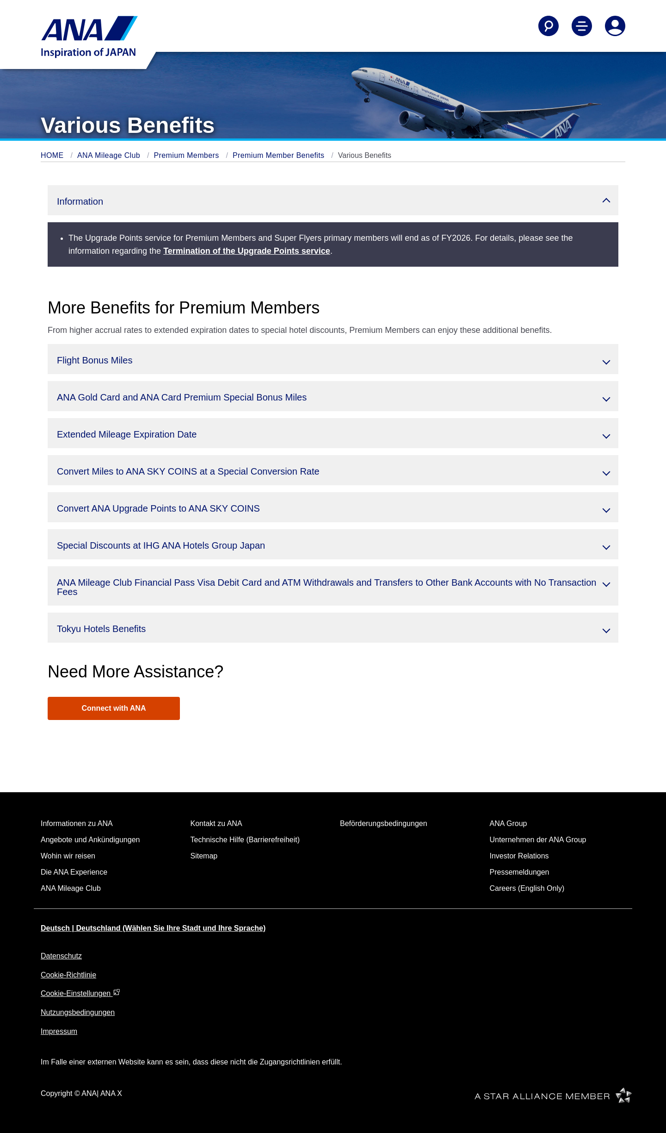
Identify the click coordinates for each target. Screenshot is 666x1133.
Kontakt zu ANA (216, 823)
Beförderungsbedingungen (383, 823)
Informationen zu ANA (77, 823)
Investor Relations (519, 856)
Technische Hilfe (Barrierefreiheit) (245, 840)
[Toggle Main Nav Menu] (582, 26)
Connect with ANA (114, 708)
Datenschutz (61, 956)
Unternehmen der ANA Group (538, 840)
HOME (53, 155)
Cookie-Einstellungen (80, 993)
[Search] (548, 26)
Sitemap (204, 856)
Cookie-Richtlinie (68, 975)
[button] (333, 200)
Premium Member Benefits (280, 155)
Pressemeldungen (519, 872)
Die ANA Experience (74, 872)
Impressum (59, 1031)
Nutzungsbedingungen (78, 1012)
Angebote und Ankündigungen (90, 840)
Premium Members (187, 155)
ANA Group (508, 823)
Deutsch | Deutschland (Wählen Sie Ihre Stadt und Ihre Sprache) (153, 928)
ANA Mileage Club (109, 155)
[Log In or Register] (615, 26)
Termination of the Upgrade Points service (246, 251)
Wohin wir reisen (68, 856)
